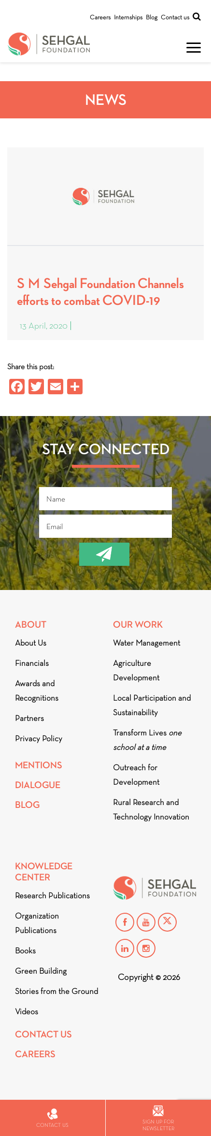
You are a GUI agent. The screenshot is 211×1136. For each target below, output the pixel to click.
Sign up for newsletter (158, 1118)
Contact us (175, 17)
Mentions (38, 765)
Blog (151, 17)
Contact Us (43, 1034)
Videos (26, 1012)
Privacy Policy (38, 738)
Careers (100, 17)
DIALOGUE (37, 785)
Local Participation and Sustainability (152, 705)
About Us (30, 643)
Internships (128, 17)
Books (25, 951)
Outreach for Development (136, 774)
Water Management (146, 643)
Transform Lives (147, 740)
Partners (29, 718)
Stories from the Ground (56, 991)
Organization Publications (37, 923)
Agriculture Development (136, 670)
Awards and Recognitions (36, 690)
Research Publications (52, 896)
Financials (32, 663)
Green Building (41, 971)
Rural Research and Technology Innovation (151, 809)
